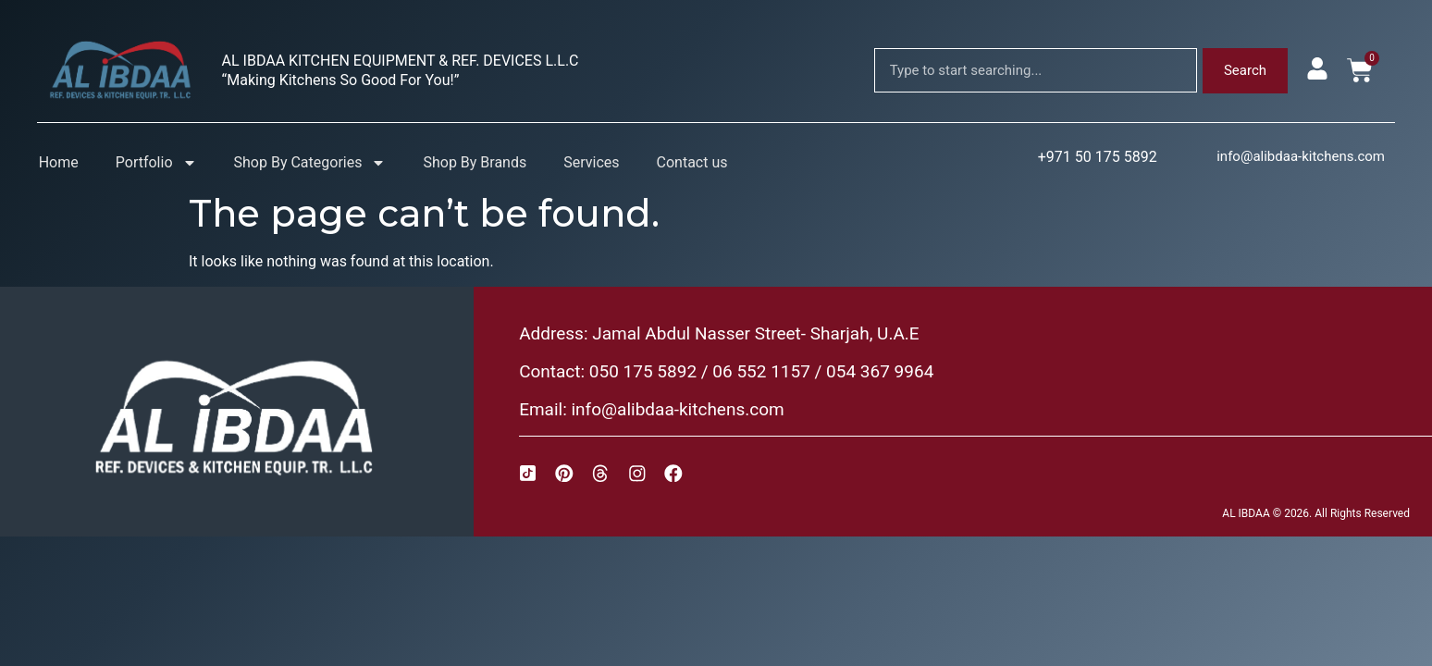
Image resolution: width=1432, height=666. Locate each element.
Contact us (692, 162)
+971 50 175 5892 (1097, 157)
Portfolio (156, 162)
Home (59, 162)
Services (591, 162)
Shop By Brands (474, 162)
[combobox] (1035, 70)
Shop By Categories (310, 162)
